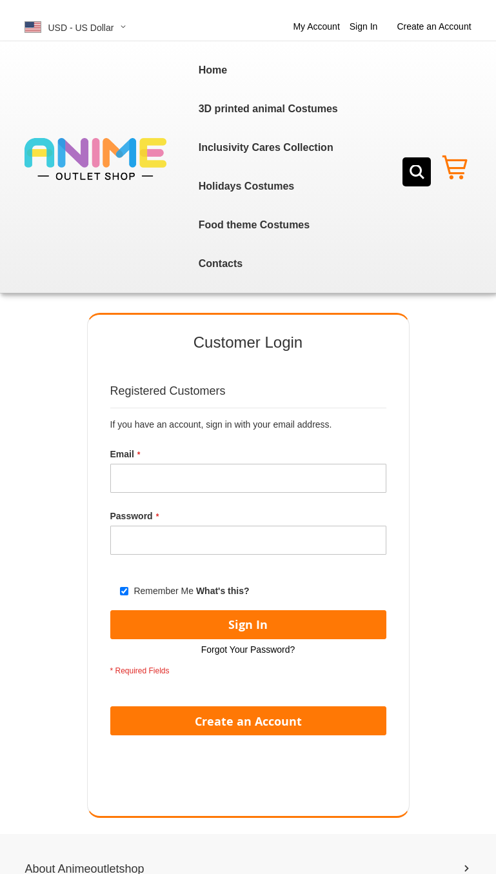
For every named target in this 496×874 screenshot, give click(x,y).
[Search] (416, 171)
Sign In (364, 26)
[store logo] (95, 159)
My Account (316, 26)
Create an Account (434, 26)
